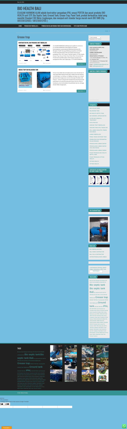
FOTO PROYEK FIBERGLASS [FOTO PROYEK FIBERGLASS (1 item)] (34, 360)
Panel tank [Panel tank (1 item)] (94, 315)
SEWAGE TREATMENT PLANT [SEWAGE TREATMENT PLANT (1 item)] (100, 327)
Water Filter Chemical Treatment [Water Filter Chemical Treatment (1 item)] (35, 388)
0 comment (46, 63)
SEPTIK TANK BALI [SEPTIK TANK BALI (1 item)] (28, 383)
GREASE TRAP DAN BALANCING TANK (28, 70)
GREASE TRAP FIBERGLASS (97, 125)
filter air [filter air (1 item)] (99, 294)
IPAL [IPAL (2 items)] (105, 306)
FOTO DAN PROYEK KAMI (80, 26)
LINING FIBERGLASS (95, 134)
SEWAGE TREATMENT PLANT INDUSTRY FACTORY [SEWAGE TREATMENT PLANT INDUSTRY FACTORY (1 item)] (27, 385)
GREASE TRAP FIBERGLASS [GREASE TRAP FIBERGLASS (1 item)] (23, 367)
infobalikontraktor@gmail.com (100, 64)
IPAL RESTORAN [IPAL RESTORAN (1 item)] (93, 308)
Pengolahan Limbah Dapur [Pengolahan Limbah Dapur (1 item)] (95, 317)
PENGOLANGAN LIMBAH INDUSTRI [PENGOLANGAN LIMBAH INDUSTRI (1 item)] (97, 320)
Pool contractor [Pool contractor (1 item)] (38, 381)
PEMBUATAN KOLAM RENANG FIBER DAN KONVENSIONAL (56, 26)
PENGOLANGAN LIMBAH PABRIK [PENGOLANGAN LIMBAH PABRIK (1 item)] (96, 322)
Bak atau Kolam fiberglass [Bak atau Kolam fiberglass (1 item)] (95, 280)
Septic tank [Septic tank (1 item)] (101, 325)
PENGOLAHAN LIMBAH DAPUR (98, 143)
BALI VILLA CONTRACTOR (97, 254)
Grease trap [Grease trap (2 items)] (101, 297)
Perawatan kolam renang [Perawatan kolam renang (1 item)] (98, 324)
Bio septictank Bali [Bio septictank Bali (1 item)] (97, 292)
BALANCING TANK (94, 110)
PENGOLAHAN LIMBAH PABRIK (98, 150)
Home (106, 31)
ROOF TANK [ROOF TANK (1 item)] (96, 325)
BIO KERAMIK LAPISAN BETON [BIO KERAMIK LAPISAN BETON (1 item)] (99, 282)
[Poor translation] (7, 404)
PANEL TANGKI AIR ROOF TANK (98, 137)
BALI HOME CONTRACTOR (97, 251)
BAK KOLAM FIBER (95, 108)
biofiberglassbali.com (98, 66)
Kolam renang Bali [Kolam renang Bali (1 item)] (93, 312)
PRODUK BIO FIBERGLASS (31, 26)
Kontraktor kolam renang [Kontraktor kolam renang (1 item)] (101, 312)
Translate (98, 38)
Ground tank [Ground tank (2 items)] (35, 366)
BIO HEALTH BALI (29, 8)
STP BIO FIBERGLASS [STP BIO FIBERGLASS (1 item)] (100, 332)
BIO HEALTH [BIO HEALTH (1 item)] (35, 351)
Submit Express (96, 270)
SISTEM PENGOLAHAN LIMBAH (98, 256)
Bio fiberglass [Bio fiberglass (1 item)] (102, 280)
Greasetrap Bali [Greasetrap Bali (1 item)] (101, 299)
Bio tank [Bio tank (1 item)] (95, 294)
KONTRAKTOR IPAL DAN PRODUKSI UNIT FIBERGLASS (33, 43)
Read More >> (81, 64)
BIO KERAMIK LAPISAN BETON (98, 115)
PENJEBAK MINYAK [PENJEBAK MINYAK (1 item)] (21, 381)
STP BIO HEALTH (94, 161)
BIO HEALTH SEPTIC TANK (97, 113)
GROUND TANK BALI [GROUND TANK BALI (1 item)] (98, 306)
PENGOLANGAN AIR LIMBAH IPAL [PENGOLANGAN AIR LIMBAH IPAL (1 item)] (36, 378)
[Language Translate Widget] (95, 37)
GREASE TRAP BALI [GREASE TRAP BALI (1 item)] (94, 299)
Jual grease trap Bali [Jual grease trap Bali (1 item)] (104, 310)
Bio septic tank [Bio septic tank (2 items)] (97, 284)
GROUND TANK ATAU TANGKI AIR (99, 127)
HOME (20, 26)
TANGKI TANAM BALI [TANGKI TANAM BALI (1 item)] (96, 334)
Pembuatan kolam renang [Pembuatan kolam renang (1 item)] (101, 315)
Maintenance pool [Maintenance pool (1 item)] (93, 313)
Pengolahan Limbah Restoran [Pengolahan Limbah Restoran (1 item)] (23, 378)
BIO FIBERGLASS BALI (96, 249)
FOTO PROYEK (94, 122)
